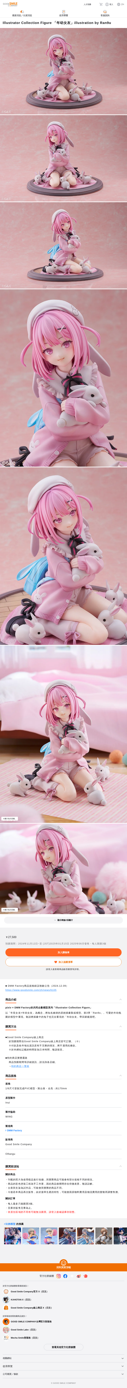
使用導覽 (8, 1366)
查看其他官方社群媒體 (63, 1347)
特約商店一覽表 (20, 1066)
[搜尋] (95, 4)
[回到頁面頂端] (64, 1263)
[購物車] (101, 4)
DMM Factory (14, 1130)
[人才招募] (85, 4)
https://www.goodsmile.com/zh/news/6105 (30, 990)
